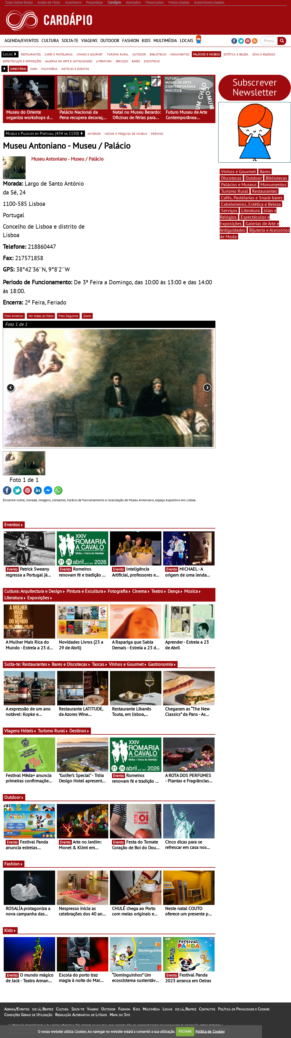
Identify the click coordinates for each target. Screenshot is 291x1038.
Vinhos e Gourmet (128, 664)
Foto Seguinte (68, 316)
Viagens (89, 40)
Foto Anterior (14, 316)
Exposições (40, 597)
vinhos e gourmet (89, 54)
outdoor (139, 54)
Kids (146, 40)
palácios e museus (206, 54)
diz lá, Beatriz (42, 1009)
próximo (157, 133)
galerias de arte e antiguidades (68, 60)
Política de (209, 1031)
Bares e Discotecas (71, 664)
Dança (175, 591)
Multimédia (165, 40)
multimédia (49, 68)
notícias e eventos (75, 68)
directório (18, 68)
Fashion (130, 40)
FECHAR (185, 1031)
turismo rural (117, 54)
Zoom (87, 316)
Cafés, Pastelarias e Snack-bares (251, 197)
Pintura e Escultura (86, 591)
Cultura (50, 40)
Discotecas (231, 178)
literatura (104, 60)
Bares (265, 171)
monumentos (179, 54)
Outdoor (109, 40)
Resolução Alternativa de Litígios (81, 1014)
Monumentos (273, 184)
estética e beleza (236, 54)
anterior (94, 133)
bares (136, 60)
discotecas (152, 60)
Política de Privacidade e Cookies (243, 1009)
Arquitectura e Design (42, 591)
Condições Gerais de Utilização (28, 1014)
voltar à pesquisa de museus (126, 133)
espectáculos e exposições (22, 60)
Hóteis (29, 731)
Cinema (141, 591)
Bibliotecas (276, 178)
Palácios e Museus (239, 184)
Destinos (79, 731)
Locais (186, 40)
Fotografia (119, 591)
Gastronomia (162, 664)
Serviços (229, 210)
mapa (33, 68)
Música (192, 591)
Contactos (207, 1009)
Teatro (159, 591)
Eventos (13, 524)
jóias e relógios (263, 54)
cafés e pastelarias (58, 54)
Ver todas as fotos (40, 316)
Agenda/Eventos (22, 40)
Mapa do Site (120, 1014)
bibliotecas (158, 54)
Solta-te (70, 40)
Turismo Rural (53, 731)
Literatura (15, 597)
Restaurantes (36, 664)
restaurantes (31, 54)
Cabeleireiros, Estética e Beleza (251, 204)
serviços (122, 60)
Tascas (100, 664)
